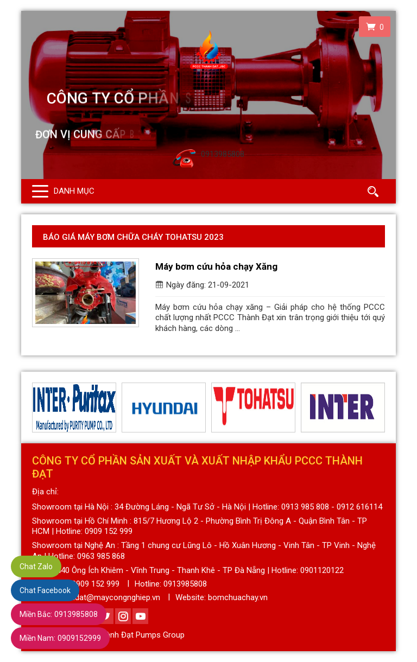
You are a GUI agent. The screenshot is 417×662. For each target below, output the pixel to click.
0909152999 (60, 638)
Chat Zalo (36, 566)
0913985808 (59, 614)
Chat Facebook (45, 590)
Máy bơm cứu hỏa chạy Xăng (216, 266)
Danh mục (74, 191)
